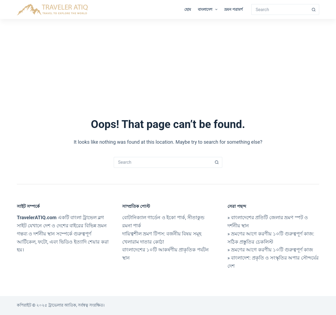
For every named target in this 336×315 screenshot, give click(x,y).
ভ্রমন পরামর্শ (233, 9)
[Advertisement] (168, 59)
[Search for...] (279, 9)
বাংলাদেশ (209, 9)
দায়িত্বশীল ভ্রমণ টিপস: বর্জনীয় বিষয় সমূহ (161, 234)
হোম (187, 9)
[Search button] (313, 9)
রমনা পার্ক (131, 225)
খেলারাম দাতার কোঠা (143, 242)
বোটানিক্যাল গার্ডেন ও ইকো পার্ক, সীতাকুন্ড (163, 217)
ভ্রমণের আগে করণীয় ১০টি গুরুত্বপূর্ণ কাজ (272, 249)
